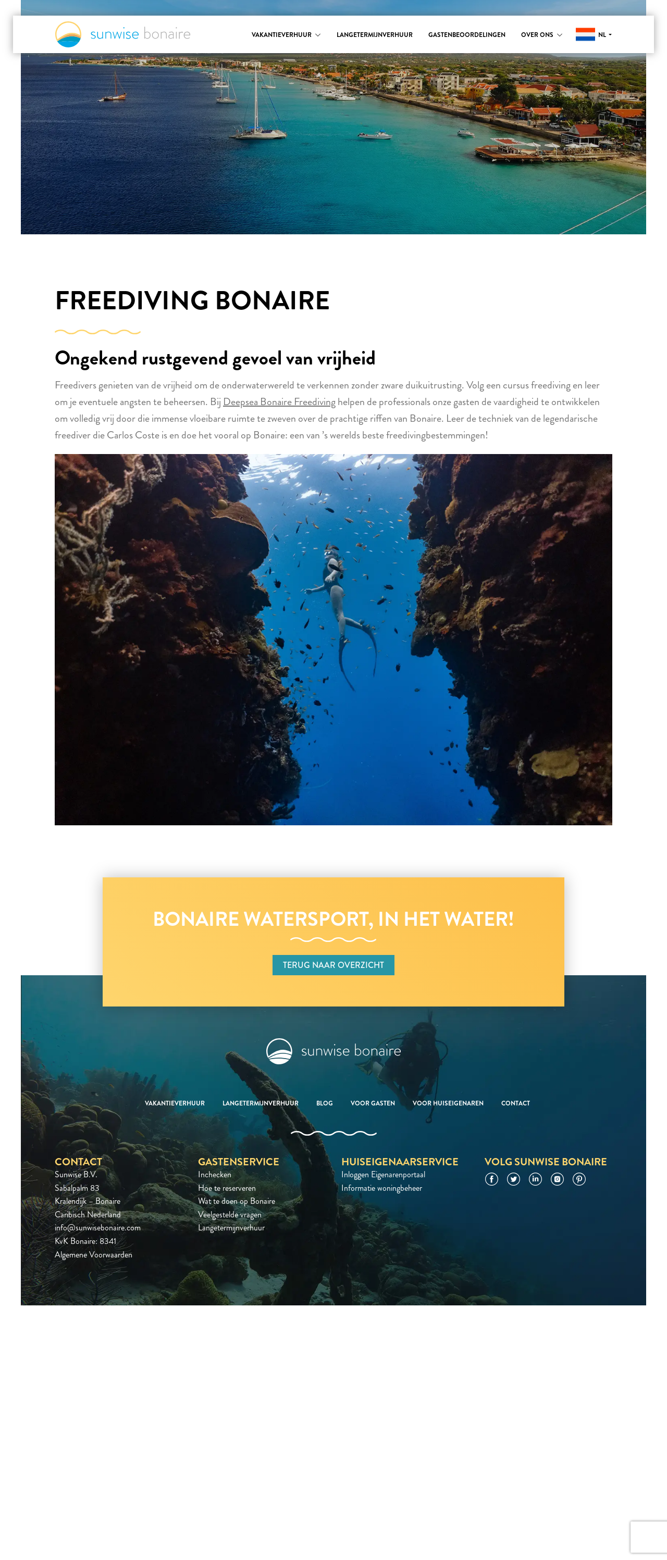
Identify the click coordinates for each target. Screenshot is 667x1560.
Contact (515, 1103)
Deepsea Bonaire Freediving (279, 401)
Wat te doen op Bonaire (236, 1201)
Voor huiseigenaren (448, 1103)
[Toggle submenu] (318, 35)
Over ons (537, 35)
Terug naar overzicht (333, 965)
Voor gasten (373, 1103)
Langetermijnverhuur (375, 35)
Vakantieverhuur (282, 35)
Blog (324, 1103)
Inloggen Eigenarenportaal (383, 1174)
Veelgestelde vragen (230, 1215)
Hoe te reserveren (227, 1188)
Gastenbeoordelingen (466, 35)
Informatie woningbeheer (381, 1188)
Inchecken (214, 1174)
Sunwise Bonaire (123, 34)
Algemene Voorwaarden (93, 1255)
